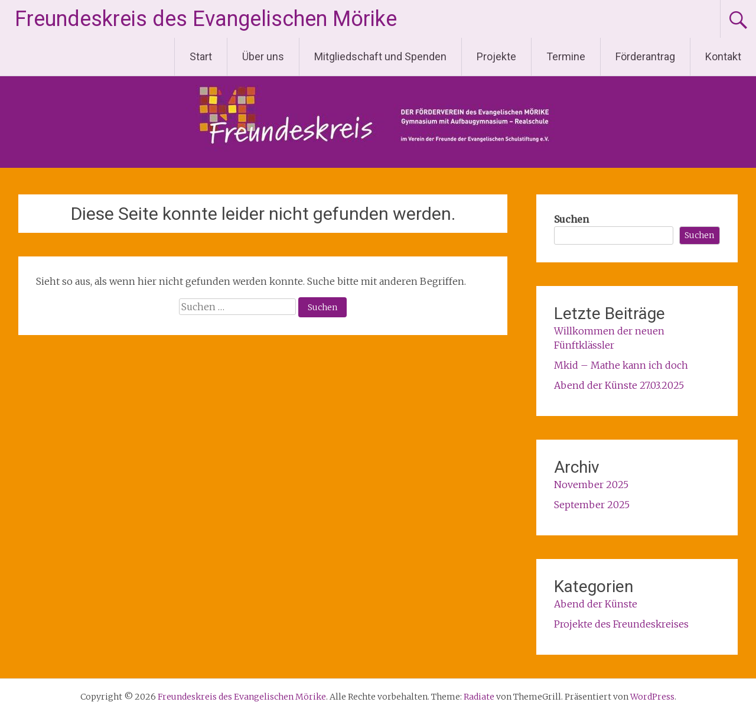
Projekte (496, 56)
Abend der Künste (595, 604)
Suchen (571, 219)
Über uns (263, 56)
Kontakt (723, 56)
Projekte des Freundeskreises (621, 624)
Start (201, 56)
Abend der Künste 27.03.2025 (619, 385)
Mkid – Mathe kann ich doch (621, 365)
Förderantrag (645, 56)
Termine (565, 56)
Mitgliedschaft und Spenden (380, 56)
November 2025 (591, 484)
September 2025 (592, 505)
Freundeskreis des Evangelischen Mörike (206, 18)
